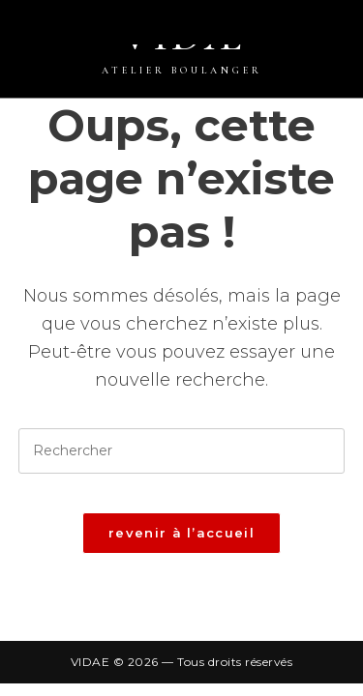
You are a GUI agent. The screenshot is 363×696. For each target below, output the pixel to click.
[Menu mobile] (353, 32)
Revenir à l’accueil (181, 532)
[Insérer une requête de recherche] (182, 451)
